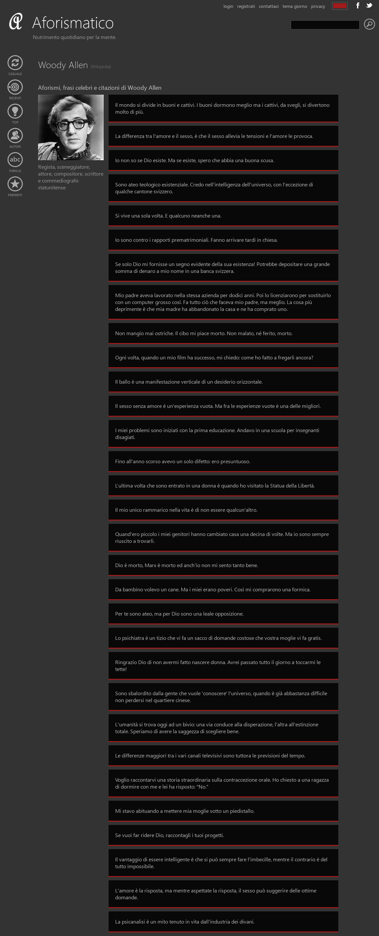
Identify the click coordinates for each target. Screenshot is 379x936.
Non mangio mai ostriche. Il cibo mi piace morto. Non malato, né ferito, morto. (203, 333)
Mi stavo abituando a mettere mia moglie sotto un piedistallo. (184, 810)
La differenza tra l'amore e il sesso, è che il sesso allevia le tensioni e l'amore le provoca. (214, 135)
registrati (246, 6)
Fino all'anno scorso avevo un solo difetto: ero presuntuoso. (182, 461)
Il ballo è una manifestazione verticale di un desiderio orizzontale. (189, 381)
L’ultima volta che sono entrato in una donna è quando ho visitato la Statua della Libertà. (215, 485)
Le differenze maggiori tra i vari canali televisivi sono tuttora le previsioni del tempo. (210, 755)
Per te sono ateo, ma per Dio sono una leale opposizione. (179, 613)
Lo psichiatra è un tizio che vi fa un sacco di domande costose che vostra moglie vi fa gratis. (218, 637)
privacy (318, 6)
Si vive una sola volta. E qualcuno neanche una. (168, 215)
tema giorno (295, 6)
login (228, 6)
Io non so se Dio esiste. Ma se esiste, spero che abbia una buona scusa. (194, 160)
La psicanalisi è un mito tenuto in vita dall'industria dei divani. (184, 921)
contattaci (269, 6)
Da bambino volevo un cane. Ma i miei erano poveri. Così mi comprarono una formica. (212, 589)
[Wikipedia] (99, 66)
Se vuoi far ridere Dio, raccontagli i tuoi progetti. (169, 834)
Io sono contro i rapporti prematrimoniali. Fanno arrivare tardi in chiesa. (196, 239)
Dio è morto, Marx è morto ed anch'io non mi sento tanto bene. (186, 565)
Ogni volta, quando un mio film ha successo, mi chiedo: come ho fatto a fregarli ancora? (214, 357)
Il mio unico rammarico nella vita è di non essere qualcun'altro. (186, 509)
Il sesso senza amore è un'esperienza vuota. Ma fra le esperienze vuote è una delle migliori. (218, 405)
